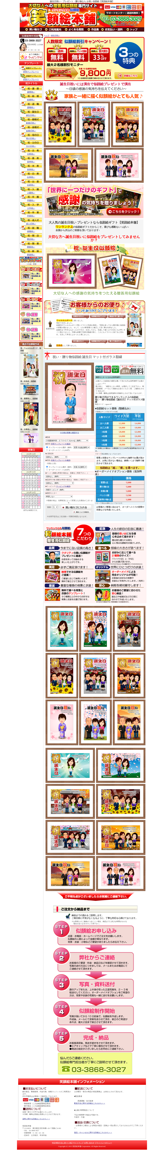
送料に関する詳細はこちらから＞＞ (36, 1119)
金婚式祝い (31, 128)
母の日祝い (31, 136)
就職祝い (31, 228)
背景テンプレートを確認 (60, 444)
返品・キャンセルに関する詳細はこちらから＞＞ (93, 1132)
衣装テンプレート (31, 77)
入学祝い (31, 205)
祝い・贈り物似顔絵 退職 (35, 336)
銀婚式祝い (31, 120)
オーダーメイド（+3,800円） (58, 470)
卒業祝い (31, 213)
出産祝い (31, 182)
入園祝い (31, 190)
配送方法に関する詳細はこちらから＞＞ (89, 1103)
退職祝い (31, 105)
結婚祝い (31, 97)
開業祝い (31, 244)
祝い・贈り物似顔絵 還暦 (35, 321)
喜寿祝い (31, 159)
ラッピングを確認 (63, 486)
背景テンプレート (31, 69)
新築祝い (31, 252)
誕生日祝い (31, 112)
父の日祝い (31, 143)
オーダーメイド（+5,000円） (58, 450)
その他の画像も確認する (69, 433)
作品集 (95, 29)
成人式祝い (31, 221)
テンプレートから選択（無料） (59, 447)
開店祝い (31, 236)
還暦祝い (31, 89)
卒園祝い (31, 198)
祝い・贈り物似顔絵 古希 (35, 306)
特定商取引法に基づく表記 (62, 1143)
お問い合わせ (89, 1143)
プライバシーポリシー (103, 1143)
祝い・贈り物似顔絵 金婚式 (35, 291)
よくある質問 (76, 29)
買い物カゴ (35, 29)
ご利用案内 (55, 29)
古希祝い (31, 151)
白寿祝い (31, 174)
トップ (134, 29)
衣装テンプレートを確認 (60, 460)
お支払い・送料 (114, 29)
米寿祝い (31, 167)
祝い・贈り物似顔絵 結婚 (35, 276)
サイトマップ (78, 1143)
